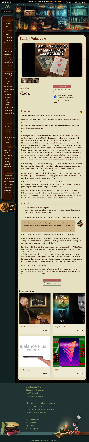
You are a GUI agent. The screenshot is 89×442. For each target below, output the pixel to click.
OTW (57, 370)
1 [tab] (48, 74)
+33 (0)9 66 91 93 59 (41, 409)
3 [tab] (57, 74)
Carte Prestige (68, 103)
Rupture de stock (62, 86)
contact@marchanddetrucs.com (42, 403)
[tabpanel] (52, 60)
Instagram (32, 428)
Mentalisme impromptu (29, 327)
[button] (81, 2)
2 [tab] (53, 74)
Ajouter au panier (63, 89)
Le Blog (33, 419)
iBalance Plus (26, 370)
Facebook (32, 422)
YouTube (32, 425)
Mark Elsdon (24, 88)
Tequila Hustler (60, 327)
